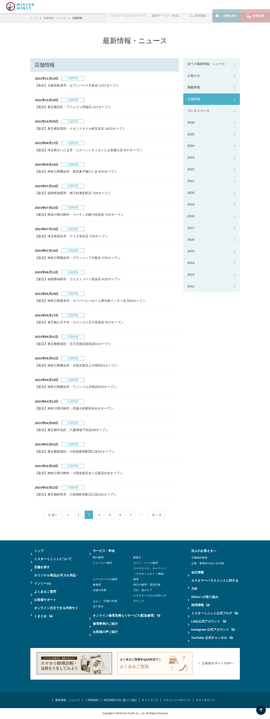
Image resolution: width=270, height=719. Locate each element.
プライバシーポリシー (177, 700)
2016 (190, 239)
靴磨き (137, 557)
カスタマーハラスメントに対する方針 (214, 584)
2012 (190, 286)
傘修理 (97, 584)
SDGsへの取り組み (205, 597)
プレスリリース (198, 110)
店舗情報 (193, 99)
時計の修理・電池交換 (146, 584)
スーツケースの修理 (105, 579)
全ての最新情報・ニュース (206, 64)
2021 (190, 181)
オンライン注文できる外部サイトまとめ (56, 612)
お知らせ (193, 75)
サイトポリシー (205, 700)
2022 (190, 169)
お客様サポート (45, 600)
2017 (190, 228)
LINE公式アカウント (208, 621)
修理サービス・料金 (165, 6)
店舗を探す (227, 6)
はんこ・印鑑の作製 (105, 601)
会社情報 (197, 572)
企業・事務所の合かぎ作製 (207, 563)
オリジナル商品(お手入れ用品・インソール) (56, 579)
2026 (190, 122)
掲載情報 (193, 87)
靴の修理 (98, 557)
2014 (190, 263)
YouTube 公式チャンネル (212, 637)
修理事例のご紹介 (105, 623)
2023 (190, 157)
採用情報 (198, 6)
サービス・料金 (104, 550)
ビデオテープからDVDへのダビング (149, 598)
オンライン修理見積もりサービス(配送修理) (126, 615)
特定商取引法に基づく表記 (120, 700)
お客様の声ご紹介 (105, 632)
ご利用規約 (92, 700)
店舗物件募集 (199, 557)
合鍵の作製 (99, 590)
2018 (190, 216)
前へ (54, 514)
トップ (34, 18)
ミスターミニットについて (128, 6)
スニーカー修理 (102, 562)
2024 (190, 145)
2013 (190, 274)
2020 (190, 192)
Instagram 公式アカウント (213, 629)
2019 (190, 204)
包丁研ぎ (98, 606)
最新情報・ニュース (55, 18)
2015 (190, 251)
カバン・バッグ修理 (145, 562)
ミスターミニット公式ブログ (214, 613)
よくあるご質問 (45, 591)
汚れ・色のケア (142, 590)
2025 (190, 134)
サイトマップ (150, 700)
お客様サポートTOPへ (218, 663)
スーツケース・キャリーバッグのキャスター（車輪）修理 (149, 574)
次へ (155, 514)
